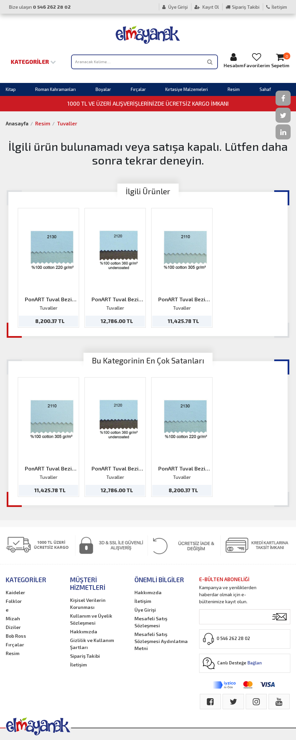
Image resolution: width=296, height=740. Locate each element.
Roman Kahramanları (55, 89)
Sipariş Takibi (242, 7)
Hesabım (233, 60)
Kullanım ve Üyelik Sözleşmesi (91, 619)
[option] (48, 268)
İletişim (276, 7)
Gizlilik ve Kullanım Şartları (92, 643)
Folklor (14, 601)
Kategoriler (33, 61)
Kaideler (15, 592)
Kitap (11, 89)
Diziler (13, 627)
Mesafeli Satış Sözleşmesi (150, 622)
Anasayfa (17, 123)
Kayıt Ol (206, 7)
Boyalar (103, 89)
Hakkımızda (83, 631)
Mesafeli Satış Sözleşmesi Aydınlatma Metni (161, 641)
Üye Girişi (175, 7)
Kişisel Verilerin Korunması (88, 603)
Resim (234, 89)
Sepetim (280, 60)
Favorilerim (257, 60)
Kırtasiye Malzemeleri (186, 89)
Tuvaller (67, 123)
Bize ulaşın (40, 7)
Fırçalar (138, 89)
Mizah (13, 618)
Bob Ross (16, 636)
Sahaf (265, 89)
